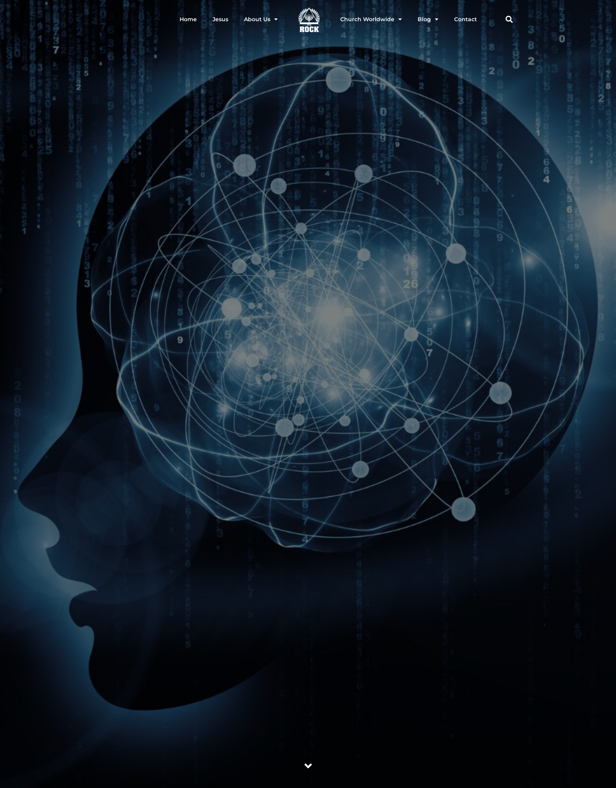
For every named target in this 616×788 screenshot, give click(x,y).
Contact (465, 19)
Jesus (220, 19)
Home (188, 19)
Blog (428, 19)
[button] (508, 19)
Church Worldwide (371, 19)
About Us (261, 19)
